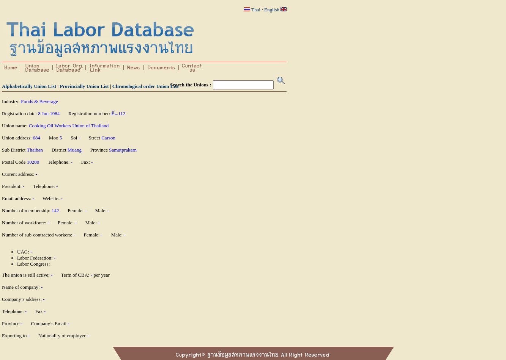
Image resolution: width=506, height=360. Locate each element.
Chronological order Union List (145, 86)
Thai (255, 10)
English (271, 10)
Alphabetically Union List (29, 86)
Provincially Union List (84, 86)
